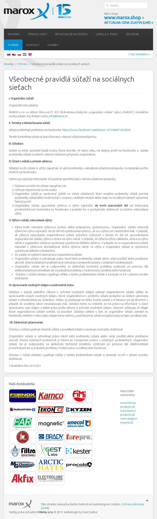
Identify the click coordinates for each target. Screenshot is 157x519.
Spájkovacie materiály (71, 34)
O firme (13, 45)
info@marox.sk (58, 116)
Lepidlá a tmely (107, 34)
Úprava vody (37, 34)
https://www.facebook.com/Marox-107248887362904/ (96, 129)
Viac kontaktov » (140, 54)
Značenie (132, 34)
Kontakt (33, 45)
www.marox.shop (122, 17)
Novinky (14, 34)
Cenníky (53, 45)
